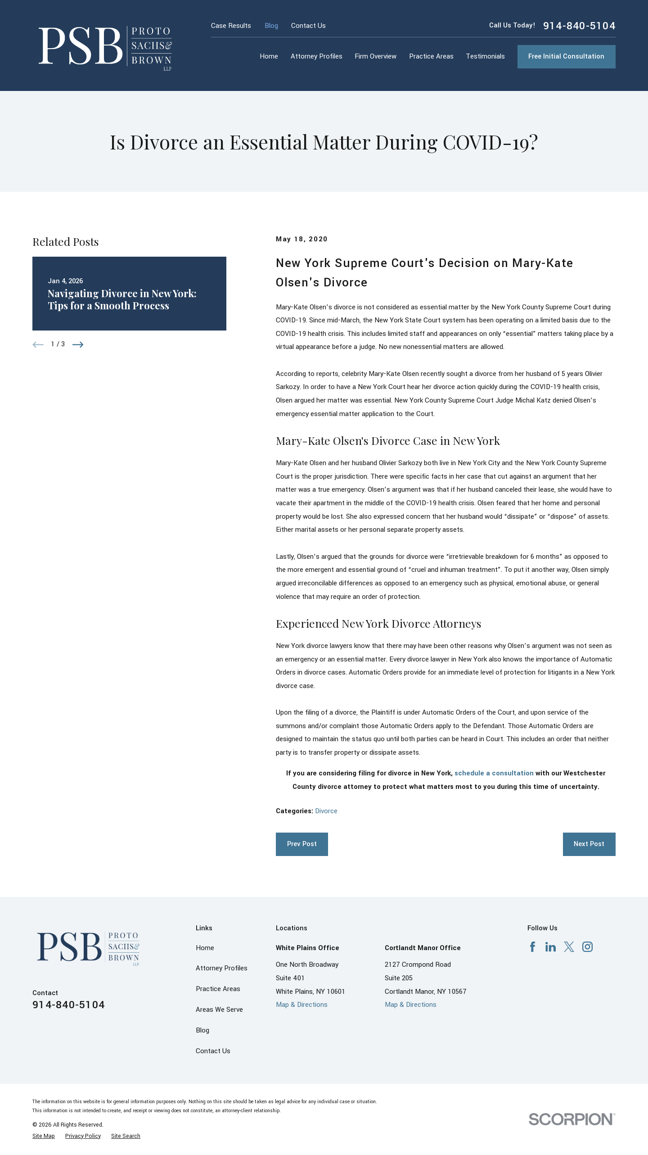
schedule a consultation (494, 773)
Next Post (589, 844)
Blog (271, 26)
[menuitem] (43, 1136)
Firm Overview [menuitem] (375, 56)
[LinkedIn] (550, 947)
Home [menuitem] (269, 56)
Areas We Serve (219, 1010)
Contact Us (308, 26)
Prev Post (302, 844)
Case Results (231, 26)
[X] (569, 947)
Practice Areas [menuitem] (431, 56)
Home (205, 948)
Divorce (326, 811)
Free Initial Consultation (566, 56)
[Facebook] (532, 947)
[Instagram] (587, 947)
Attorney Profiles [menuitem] (316, 56)
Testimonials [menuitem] (485, 56)
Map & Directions (302, 1005)
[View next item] (78, 344)
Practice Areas (218, 989)
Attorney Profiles (222, 968)
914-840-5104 (579, 26)
